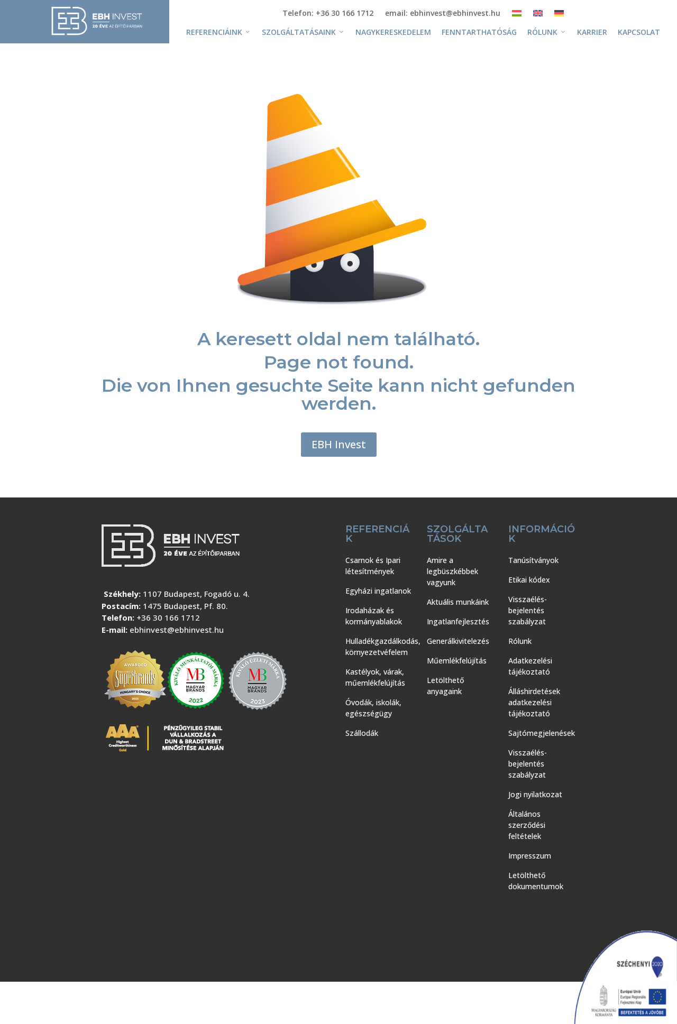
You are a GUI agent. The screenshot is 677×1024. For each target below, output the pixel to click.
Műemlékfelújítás (457, 661)
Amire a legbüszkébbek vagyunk (452, 571)
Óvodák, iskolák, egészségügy (373, 707)
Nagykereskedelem (393, 32)
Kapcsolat (639, 32)
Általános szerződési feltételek (526, 825)
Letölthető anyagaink (445, 685)
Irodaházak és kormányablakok (373, 615)
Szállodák (361, 733)
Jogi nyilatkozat (535, 794)
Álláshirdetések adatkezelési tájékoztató (534, 702)
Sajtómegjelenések (541, 733)
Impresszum (529, 856)
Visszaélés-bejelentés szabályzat (527, 610)
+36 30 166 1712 (168, 617)
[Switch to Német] (559, 15)
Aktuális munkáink (458, 602)
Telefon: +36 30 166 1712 (327, 14)
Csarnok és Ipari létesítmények (372, 565)
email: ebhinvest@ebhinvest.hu (442, 14)
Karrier (592, 32)
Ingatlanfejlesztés (458, 621)
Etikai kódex (529, 580)
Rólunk (546, 32)
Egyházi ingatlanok (378, 591)
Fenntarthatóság (479, 32)
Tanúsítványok (533, 560)
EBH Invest (339, 444)
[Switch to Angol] (538, 15)
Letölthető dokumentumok (535, 880)
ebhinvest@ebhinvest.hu (177, 629)
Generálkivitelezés (458, 641)
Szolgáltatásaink (303, 32)
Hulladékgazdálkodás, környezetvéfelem (382, 646)
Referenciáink (218, 32)
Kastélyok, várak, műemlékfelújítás (375, 677)
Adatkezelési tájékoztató (530, 666)
